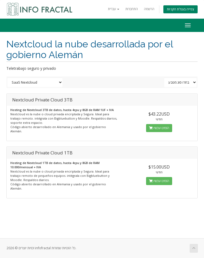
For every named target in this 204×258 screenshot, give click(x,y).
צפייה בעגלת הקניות (180, 9)
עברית (113, 9)
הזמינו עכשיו (159, 128)
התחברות (131, 9)
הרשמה (149, 9)
